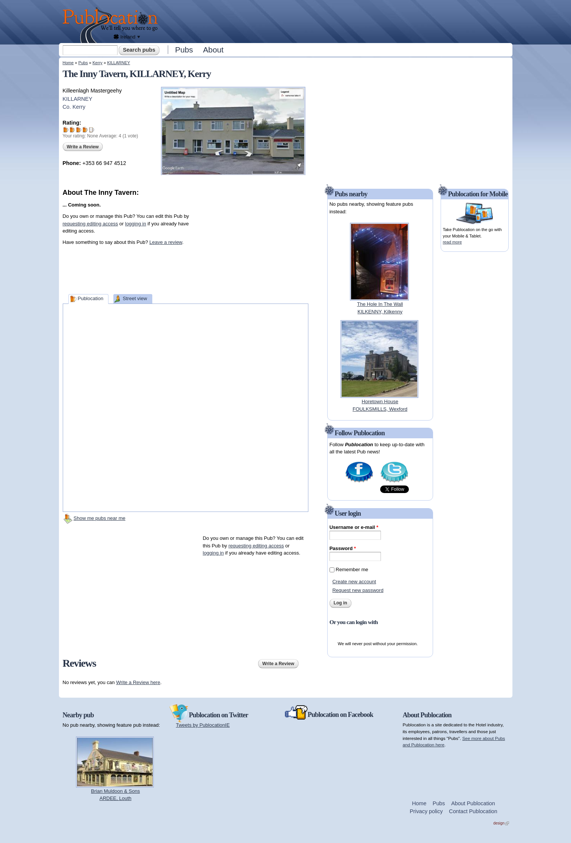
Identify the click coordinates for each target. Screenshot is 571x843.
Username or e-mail (354, 527)
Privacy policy (426, 811)
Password (343, 548)
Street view (135, 298)
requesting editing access (90, 224)
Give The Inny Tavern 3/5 (79, 130)
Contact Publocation (473, 811)
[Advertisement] (337, 21)
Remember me (352, 569)
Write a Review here (138, 682)
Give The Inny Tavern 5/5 (91, 130)
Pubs (184, 49)
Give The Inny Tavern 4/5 (85, 130)
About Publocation (473, 803)
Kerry (97, 62)
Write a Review (83, 146)
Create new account (354, 581)
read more (452, 242)
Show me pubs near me (99, 518)
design (501, 823)
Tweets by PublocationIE (203, 725)
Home (68, 62)
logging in (135, 224)
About (213, 49)
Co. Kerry (74, 107)
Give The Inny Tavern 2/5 (72, 130)
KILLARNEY (118, 62)
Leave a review (165, 242)
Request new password (357, 590)
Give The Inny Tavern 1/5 (66, 130)
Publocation (90, 298)
